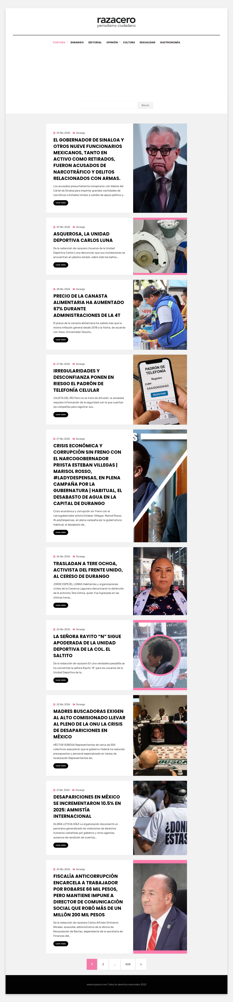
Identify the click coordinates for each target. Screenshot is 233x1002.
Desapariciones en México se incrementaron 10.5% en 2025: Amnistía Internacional (87, 806)
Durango (75, 42)
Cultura (129, 42)
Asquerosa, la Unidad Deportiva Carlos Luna (83, 237)
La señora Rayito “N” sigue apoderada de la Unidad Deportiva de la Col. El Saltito (87, 646)
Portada (57, 42)
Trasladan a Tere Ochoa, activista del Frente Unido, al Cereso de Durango (88, 569)
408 (130, 964)
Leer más (61, 203)
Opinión (111, 42)
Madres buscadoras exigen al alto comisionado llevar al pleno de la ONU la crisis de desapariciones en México (89, 724)
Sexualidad (148, 42)
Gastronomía (172, 42)
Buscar (145, 105)
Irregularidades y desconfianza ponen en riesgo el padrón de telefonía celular (83, 380)
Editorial (94, 42)
